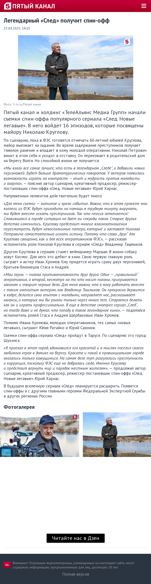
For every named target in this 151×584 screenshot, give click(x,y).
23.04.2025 (12, 28)
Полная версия (75, 574)
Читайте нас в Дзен (75, 538)
